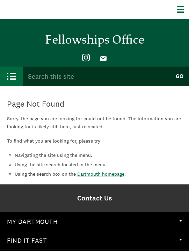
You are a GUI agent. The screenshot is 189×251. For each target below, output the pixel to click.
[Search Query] (96, 76)
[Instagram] (86, 58)
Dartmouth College (41, 9)
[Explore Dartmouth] (183, 9)
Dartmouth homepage (100, 174)
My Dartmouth (94, 222)
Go (179, 76)
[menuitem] (86, 58)
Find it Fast (94, 240)
